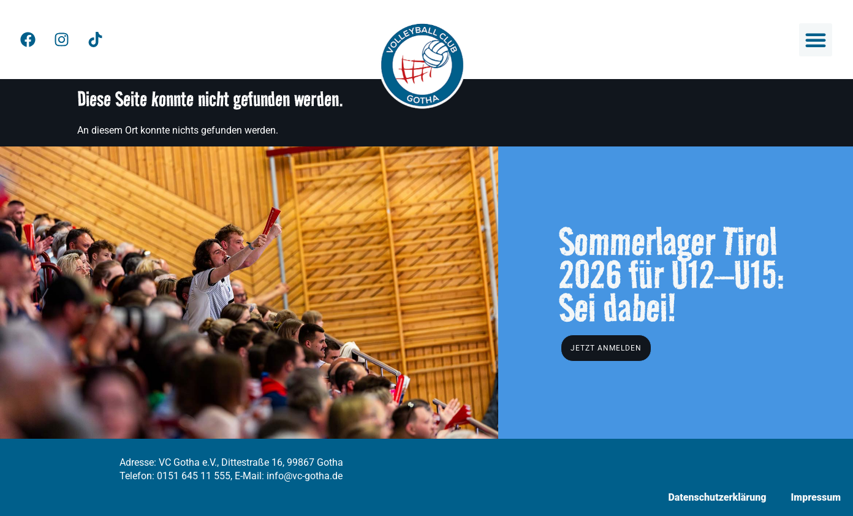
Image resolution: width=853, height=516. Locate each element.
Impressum (816, 497)
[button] (815, 39)
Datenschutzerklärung (717, 497)
